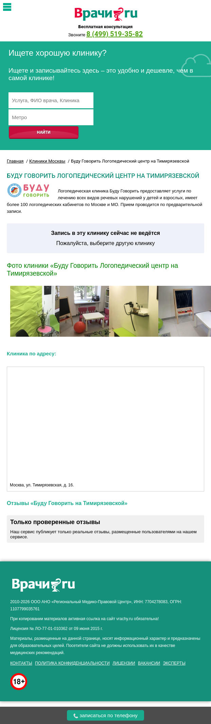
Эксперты (174, 663)
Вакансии (149, 663)
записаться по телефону (105, 715)
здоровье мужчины (163, 574)
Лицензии (123, 663)
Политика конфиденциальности (72, 663)
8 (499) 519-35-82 (114, 34)
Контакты (21, 663)
